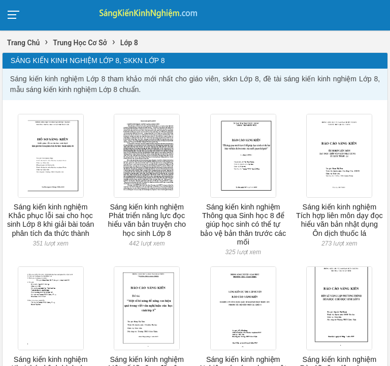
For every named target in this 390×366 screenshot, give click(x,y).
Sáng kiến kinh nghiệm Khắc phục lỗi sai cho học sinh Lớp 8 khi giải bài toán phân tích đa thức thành (50, 220)
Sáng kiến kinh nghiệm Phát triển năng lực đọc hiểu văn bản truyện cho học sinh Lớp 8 (147, 220)
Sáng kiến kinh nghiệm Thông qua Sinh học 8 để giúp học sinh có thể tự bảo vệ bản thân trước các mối (243, 224)
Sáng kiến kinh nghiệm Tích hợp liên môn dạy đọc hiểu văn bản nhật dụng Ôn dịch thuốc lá (339, 220)
